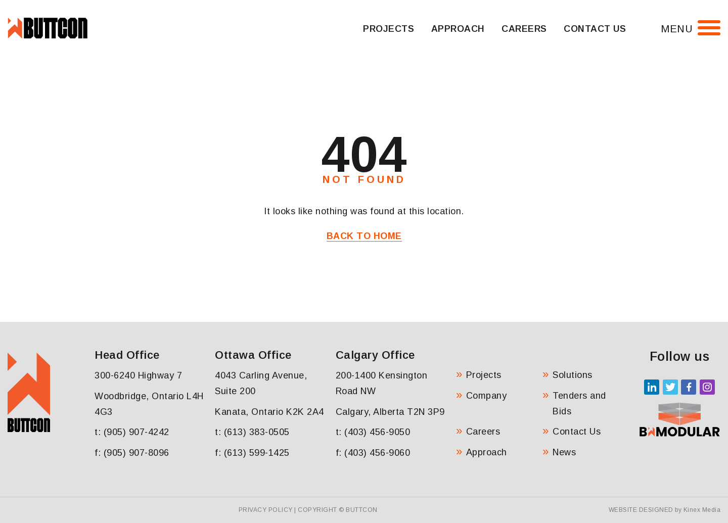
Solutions (573, 375)
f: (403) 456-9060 (373, 453)
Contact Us (595, 29)
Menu (677, 28)
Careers (524, 29)
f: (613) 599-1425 (252, 453)
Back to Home (364, 236)
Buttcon (362, 509)
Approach (458, 29)
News (564, 452)
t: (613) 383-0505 (252, 432)
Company (486, 396)
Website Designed (641, 509)
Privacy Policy (266, 509)
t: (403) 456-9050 (373, 432)
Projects (388, 29)
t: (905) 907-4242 (132, 432)
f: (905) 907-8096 (132, 453)
